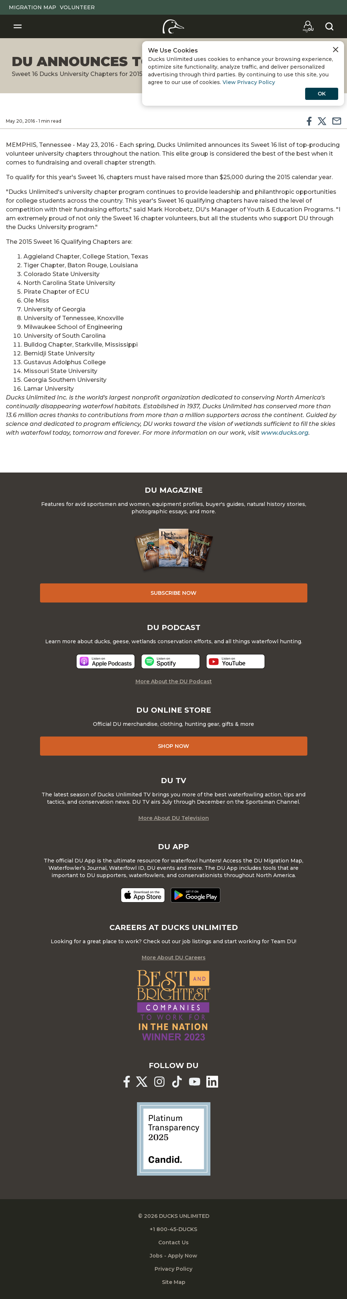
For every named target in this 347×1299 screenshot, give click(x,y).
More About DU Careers (174, 957)
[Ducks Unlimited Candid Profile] (173, 1138)
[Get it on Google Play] (195, 895)
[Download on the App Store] (143, 895)
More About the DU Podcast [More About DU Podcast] (173, 681)
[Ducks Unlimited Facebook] (126, 1082)
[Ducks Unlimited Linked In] (212, 1082)
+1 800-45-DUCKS (173, 1229)
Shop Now (173, 746)
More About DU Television (173, 818)
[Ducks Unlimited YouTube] (194, 1082)
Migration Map (32, 7)
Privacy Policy (173, 1269)
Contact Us (173, 1242)
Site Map (173, 1282)
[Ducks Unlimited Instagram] (159, 1082)
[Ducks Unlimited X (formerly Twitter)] (142, 1082)
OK (322, 101)
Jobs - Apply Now (173, 1255)
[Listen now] (105, 661)
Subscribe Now (173, 593)
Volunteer (77, 7)
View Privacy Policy (304, 90)
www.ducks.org (284, 432)
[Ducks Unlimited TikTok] (177, 1082)
